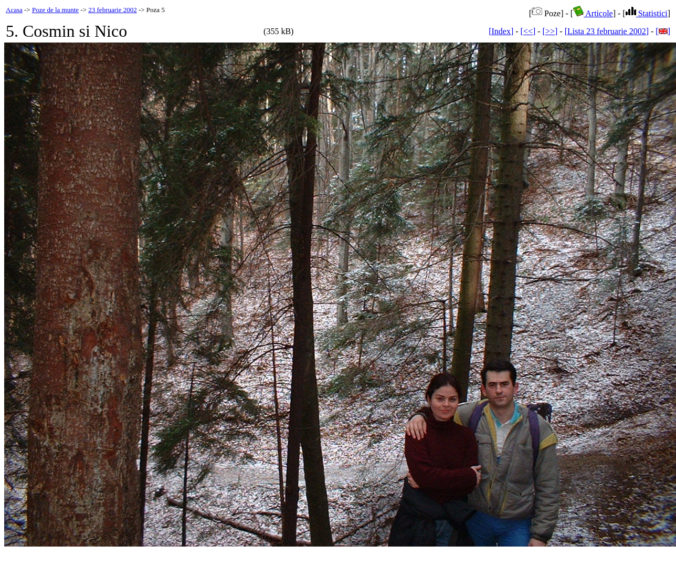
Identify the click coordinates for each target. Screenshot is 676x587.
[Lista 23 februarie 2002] (607, 31)
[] (663, 31)
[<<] (528, 31)
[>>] (550, 31)
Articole (593, 13)
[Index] (501, 31)
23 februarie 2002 (112, 10)
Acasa (14, 10)
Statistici (647, 13)
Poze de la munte (55, 10)
